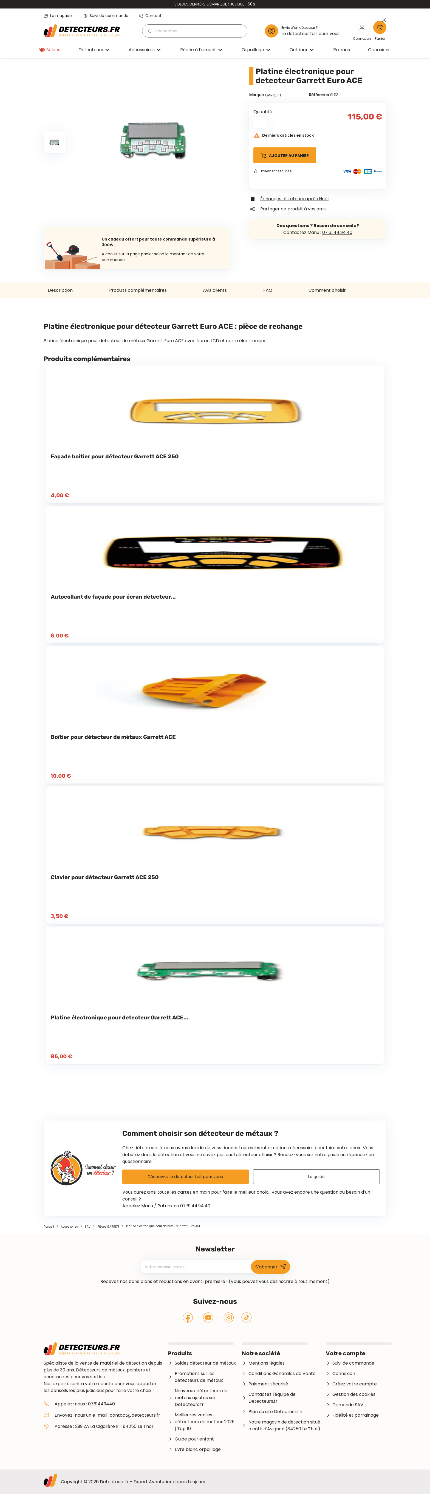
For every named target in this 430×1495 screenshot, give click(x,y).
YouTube (208, 1318)
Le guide (316, 1177)
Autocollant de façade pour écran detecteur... (113, 596)
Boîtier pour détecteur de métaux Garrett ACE (113, 737)
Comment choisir (327, 290)
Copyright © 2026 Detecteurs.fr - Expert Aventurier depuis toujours (133, 1483)
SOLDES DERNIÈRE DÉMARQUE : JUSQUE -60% (215, 4)
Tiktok (246, 1318)
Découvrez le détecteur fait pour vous (185, 1177)
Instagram (228, 1318)
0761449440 (101, 1405)
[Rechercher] (194, 31)
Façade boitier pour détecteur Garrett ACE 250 (115, 456)
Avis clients (215, 290)
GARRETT (273, 95)
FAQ (267, 290)
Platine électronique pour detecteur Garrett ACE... (119, 1017)
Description (60, 290)
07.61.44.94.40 (337, 232)
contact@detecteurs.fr (135, 1416)
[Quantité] (260, 122)
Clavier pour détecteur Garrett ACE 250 (105, 877)
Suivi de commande (105, 15)
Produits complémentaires (138, 290)
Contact (150, 15)
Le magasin (58, 15)
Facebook (188, 1318)
